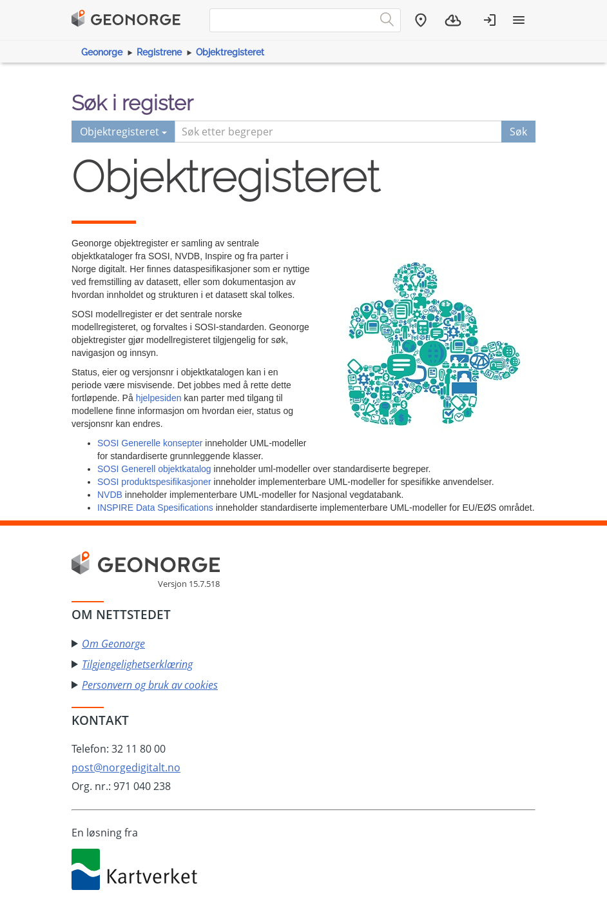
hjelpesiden (159, 398)
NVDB (109, 494)
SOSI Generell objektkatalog (154, 469)
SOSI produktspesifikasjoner (154, 482)
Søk (518, 131)
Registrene (159, 52)
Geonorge (101, 52)
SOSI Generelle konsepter (149, 443)
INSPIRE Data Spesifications (155, 507)
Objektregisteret (230, 52)
